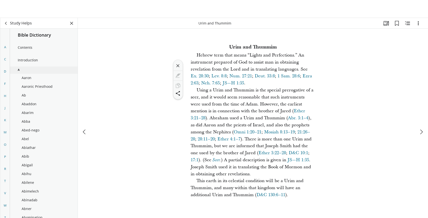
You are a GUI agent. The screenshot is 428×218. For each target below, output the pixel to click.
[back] (6, 23)
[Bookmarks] (397, 23)
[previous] (84, 114)
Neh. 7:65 (210, 83)
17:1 (194, 160)
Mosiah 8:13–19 (279, 132)
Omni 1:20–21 (247, 132)
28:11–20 (206, 139)
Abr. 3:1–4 (298, 118)
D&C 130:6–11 (271, 195)
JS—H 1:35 (233, 83)
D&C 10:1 (298, 153)
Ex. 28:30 (200, 76)
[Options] (418, 23)
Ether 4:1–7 (229, 139)
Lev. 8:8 (219, 76)
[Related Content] (407, 23)
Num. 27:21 (240, 76)
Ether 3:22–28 (272, 153)
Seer (216, 160)
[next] (421, 114)
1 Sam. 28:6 (288, 76)
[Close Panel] (72, 23)
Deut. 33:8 (265, 76)
